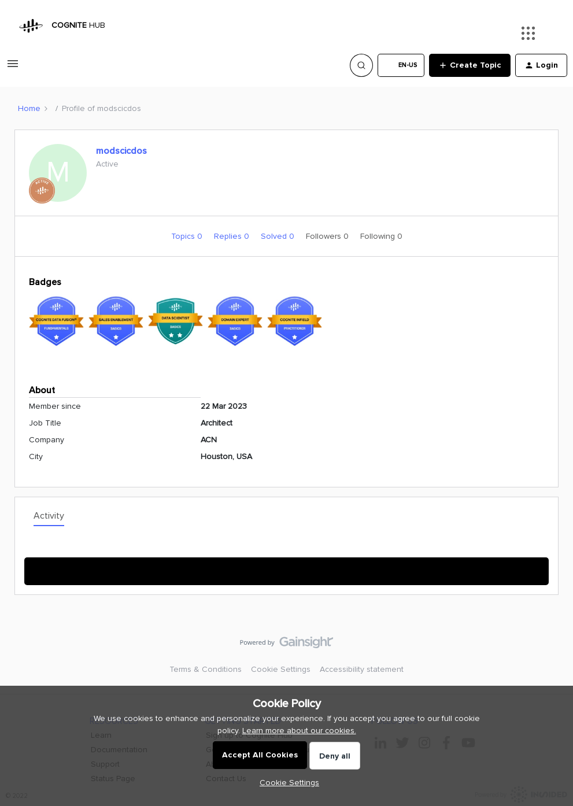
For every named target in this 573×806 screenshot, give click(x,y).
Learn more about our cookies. (299, 730)
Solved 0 (279, 236)
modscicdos (121, 151)
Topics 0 (188, 236)
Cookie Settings (280, 669)
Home (29, 108)
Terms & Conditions (205, 669)
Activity (49, 516)
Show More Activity (286, 567)
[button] (13, 68)
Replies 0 (233, 236)
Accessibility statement (362, 669)
